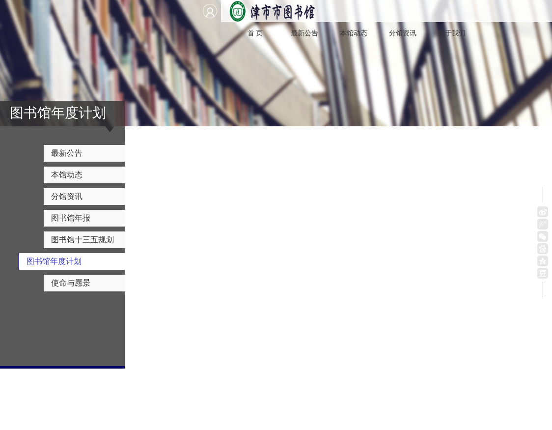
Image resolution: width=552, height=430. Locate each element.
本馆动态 (353, 33)
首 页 (255, 33)
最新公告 (304, 33)
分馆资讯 (402, 33)
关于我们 (452, 33)
